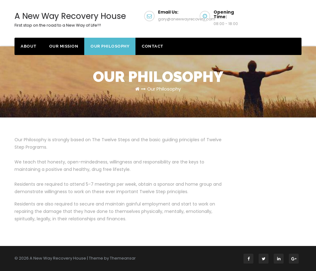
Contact (153, 46)
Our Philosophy (109, 46)
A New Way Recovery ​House (70, 19)
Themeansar (123, 258)
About (29, 46)
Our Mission (63, 46)
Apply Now (279, 15)
